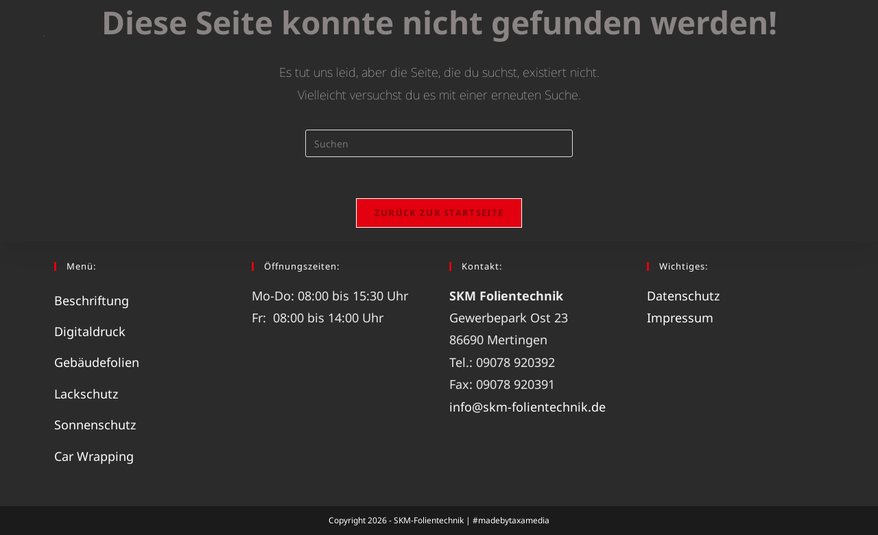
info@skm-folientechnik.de (527, 407)
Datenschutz (683, 295)
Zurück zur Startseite (439, 212)
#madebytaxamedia (511, 520)
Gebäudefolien (96, 362)
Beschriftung (91, 300)
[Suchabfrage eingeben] (439, 143)
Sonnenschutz (95, 424)
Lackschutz (86, 393)
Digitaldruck (90, 331)
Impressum (680, 317)
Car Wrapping (94, 456)
